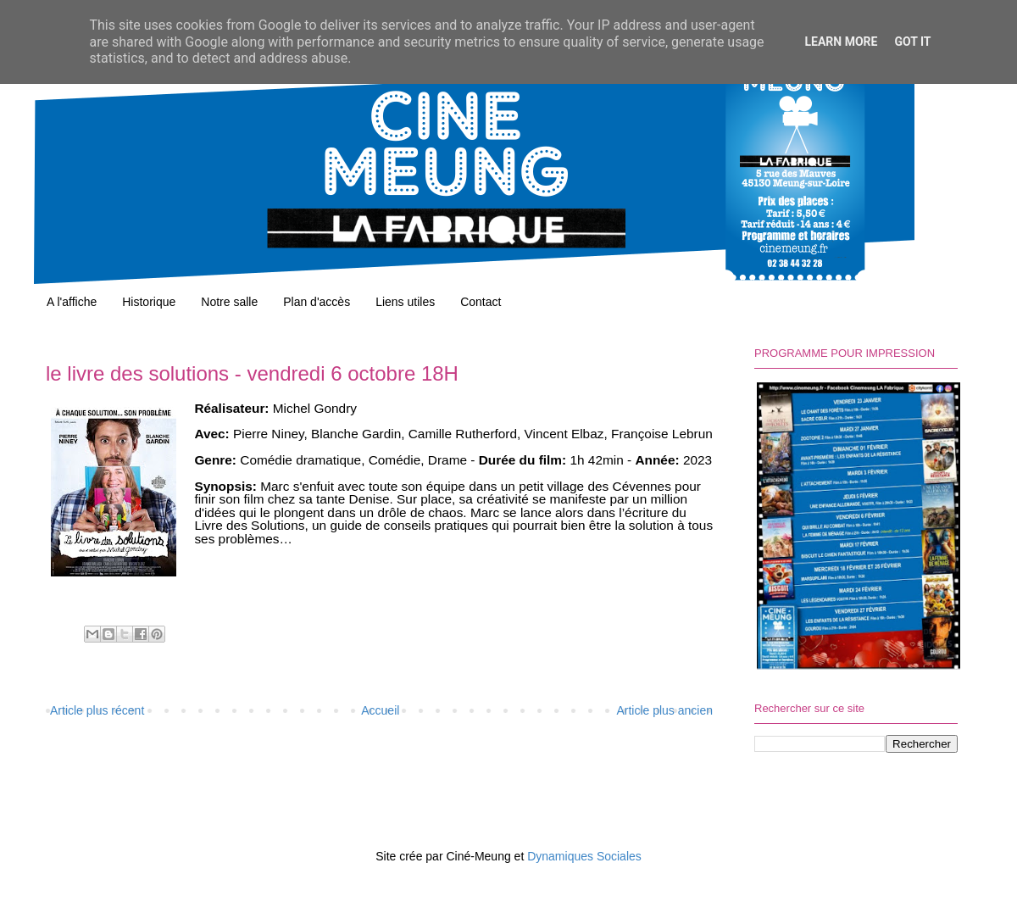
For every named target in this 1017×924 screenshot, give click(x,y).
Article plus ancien (664, 710)
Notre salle (229, 302)
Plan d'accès (316, 302)
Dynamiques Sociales (584, 856)
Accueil (380, 710)
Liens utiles (405, 302)
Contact (480, 302)
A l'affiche (72, 302)
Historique (148, 302)
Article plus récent (97, 710)
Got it (912, 41)
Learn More (840, 41)
